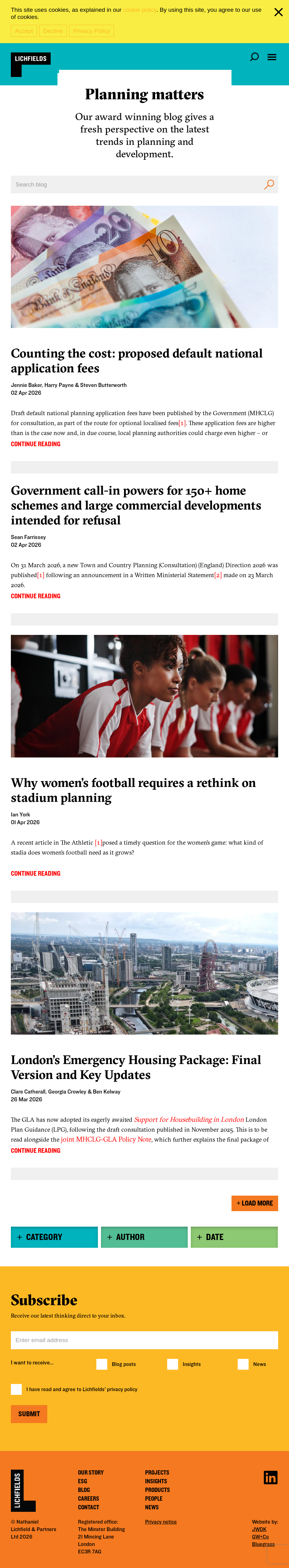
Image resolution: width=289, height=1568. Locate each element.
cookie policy (139, 10)
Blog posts (124, 1364)
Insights (192, 1364)
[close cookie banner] (279, 13)
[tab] (54, 1237)
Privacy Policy (91, 31)
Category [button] (44, 1237)
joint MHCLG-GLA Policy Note (106, 1139)
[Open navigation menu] (272, 57)
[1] (182, 422)
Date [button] (214, 1237)
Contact (88, 1507)
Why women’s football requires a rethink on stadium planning (133, 790)
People (154, 1499)
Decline (53, 31)
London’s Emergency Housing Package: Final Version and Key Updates (136, 1067)
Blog (84, 1490)
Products (157, 1490)
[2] (218, 574)
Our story (91, 1473)
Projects (157, 1473)
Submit (29, 1414)
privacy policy (122, 1389)
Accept (24, 31)
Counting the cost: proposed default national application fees (137, 360)
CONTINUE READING (35, 444)
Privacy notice (161, 1522)
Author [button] (130, 1237)
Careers (88, 1499)
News (259, 1364)
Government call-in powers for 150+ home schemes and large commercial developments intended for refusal (136, 505)
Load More (254, 1203)
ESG (82, 1481)
